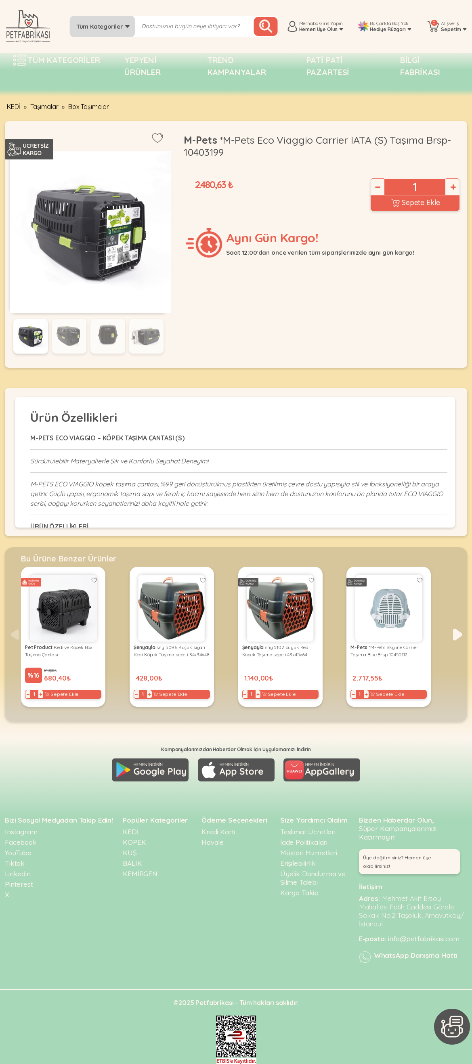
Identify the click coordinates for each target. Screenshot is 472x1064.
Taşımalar (44, 107)
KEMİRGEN (140, 873)
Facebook (21, 842)
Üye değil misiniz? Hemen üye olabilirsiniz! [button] (397, 862)
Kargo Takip (299, 892)
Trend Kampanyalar (237, 66)
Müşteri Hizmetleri (308, 852)
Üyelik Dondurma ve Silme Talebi (313, 877)
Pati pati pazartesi (328, 66)
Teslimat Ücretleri (308, 831)
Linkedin (18, 873)
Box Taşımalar (88, 107)
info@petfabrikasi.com (423, 938)
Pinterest (19, 884)
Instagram (21, 831)
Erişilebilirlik (298, 863)
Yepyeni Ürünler (142, 66)
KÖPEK (134, 842)
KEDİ (13, 107)
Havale (212, 842)
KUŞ (130, 852)
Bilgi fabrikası (420, 66)
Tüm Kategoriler (103, 26)
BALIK (132, 863)
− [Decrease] (377, 187)
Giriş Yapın (330, 23)
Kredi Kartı (218, 831)
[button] (457, 634)
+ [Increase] (452, 187)
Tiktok (15, 863)
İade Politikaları (303, 842)
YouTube (18, 852)
